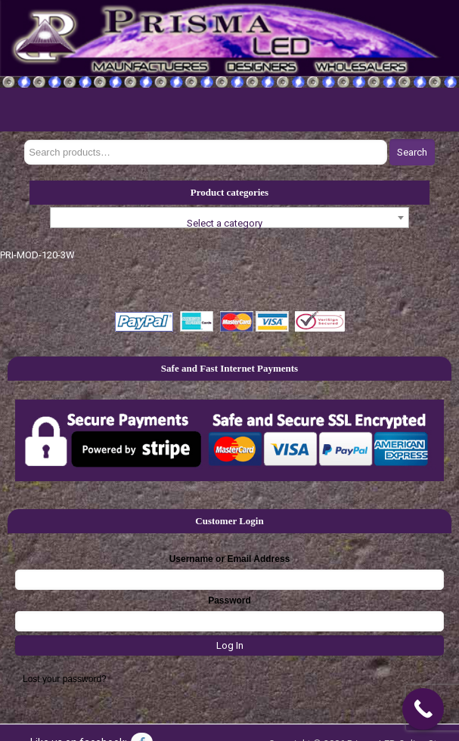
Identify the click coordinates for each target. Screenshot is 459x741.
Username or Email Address (229, 559)
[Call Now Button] (423, 709)
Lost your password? (65, 679)
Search (412, 152)
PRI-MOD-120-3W (37, 255)
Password (229, 600)
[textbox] (229, 223)
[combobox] (229, 217)
